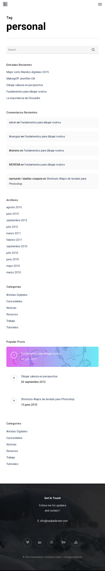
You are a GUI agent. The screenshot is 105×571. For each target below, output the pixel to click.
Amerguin (14, 136)
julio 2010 (12, 252)
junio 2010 (12, 259)
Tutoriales (12, 327)
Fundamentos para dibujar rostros (26, 91)
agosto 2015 (14, 207)
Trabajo (10, 321)
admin (12, 122)
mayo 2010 (13, 266)
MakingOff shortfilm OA (20, 78)
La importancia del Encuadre (23, 98)
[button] (100, 4)
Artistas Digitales (16, 294)
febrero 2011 (14, 239)
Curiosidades (14, 301)
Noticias (11, 307)
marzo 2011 (13, 233)
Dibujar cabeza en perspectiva (24, 85)
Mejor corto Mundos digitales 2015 (27, 72)
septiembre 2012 (16, 220)
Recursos (12, 314)
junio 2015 (12, 213)
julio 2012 (12, 226)
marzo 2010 (13, 272)
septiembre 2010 (16, 246)
